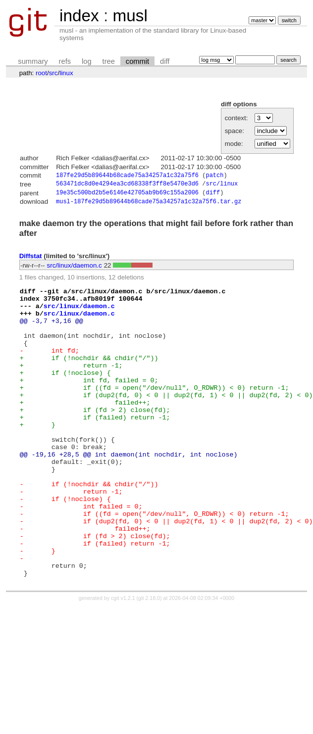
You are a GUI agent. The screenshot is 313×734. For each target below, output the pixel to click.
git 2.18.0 (149, 659)
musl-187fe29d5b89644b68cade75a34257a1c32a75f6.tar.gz (148, 204)
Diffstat (30, 259)
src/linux (222, 185)
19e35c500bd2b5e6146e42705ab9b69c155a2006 (127, 195)
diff (164, 61)
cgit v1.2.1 (123, 659)
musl (129, 15)
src (53, 73)
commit (137, 61)
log (87, 61)
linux (66, 73)
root (41, 73)
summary (33, 61)
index (79, 15)
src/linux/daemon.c (74, 268)
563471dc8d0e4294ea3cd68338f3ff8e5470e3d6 (127, 185)
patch (214, 176)
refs (65, 61)
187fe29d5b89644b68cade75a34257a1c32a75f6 (127, 176)
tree (109, 61)
